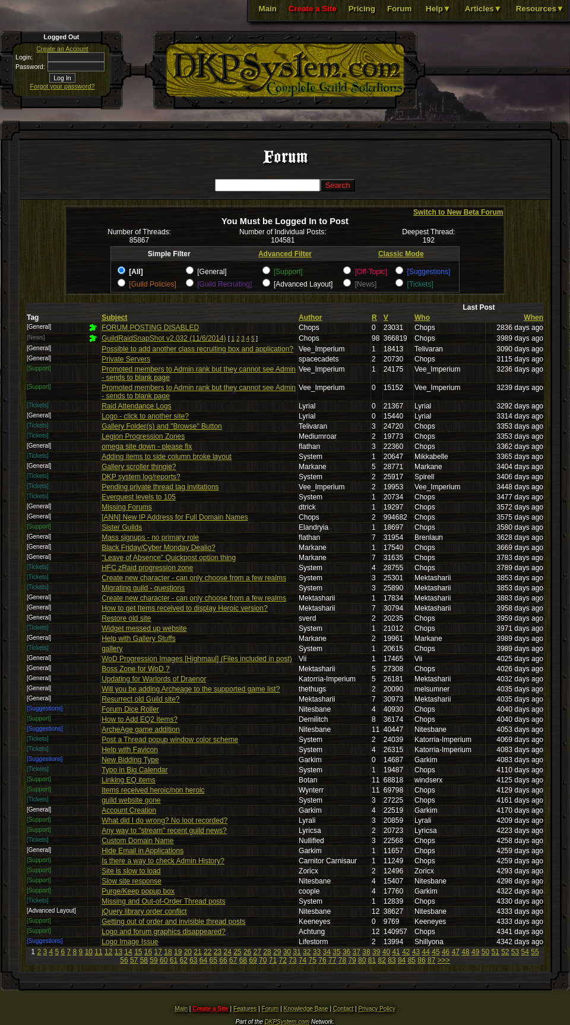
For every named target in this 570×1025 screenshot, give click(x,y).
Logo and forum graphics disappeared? (164, 931)
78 (342, 960)
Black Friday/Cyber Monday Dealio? (158, 547)
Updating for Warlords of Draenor (154, 679)
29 (277, 952)
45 (435, 952)
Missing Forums (127, 507)
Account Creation (129, 810)
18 (168, 952)
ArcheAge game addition (140, 729)
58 (144, 960)
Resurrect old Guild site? (140, 699)
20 (188, 952)
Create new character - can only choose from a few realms (194, 578)
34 (327, 952)
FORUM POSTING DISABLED (150, 327)
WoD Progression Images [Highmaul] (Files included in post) (197, 659)
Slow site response (132, 881)
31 (296, 952)
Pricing (362, 8)
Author (310, 317)
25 (237, 952)
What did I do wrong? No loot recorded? (164, 820)
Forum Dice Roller (130, 709)
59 (153, 960)
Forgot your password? (62, 86)
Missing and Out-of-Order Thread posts (164, 901)
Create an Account (62, 48)
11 (98, 952)
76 (322, 960)
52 (505, 952)
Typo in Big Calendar (134, 770)
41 (396, 952)
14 (128, 952)
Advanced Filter (285, 254)
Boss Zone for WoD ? (136, 669)
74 (302, 960)
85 (412, 960)
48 (465, 952)
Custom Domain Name (137, 841)
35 (336, 952)
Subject (114, 317)
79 (352, 960)
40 (386, 952)
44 (426, 952)
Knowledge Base (306, 1008)
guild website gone (131, 800)
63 (193, 960)
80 (362, 960)
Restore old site (126, 618)
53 (515, 952)
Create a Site (313, 8)
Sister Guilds (122, 527)
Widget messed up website (144, 628)
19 (178, 952)
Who (422, 317)
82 (382, 960)
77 (332, 960)
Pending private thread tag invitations (160, 487)
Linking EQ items (129, 780)
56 (124, 960)
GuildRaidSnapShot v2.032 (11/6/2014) (164, 338)
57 (134, 960)
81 (372, 960)
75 (312, 960)
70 (263, 960)
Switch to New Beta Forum (458, 212)
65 (213, 960)
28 (267, 952)
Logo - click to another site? (145, 416)
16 (148, 952)
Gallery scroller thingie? (139, 467)
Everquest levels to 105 (139, 497)
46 (445, 952)
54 (525, 952)
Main (268, 8)
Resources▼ (540, 8)
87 (431, 960)
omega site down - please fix (147, 446)
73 (292, 960)
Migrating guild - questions (143, 588)
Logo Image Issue (130, 942)
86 (421, 960)
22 (207, 952)
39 (376, 952)
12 (108, 952)
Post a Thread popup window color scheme (170, 739)
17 (158, 952)
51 (495, 952)
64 (203, 960)
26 (247, 952)
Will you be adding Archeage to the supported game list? (191, 689)
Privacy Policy (376, 1008)
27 (257, 952)
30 (287, 952)
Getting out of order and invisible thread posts (173, 921)
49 (475, 952)
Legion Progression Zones (143, 436)
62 (183, 960)
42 (406, 952)
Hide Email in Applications (142, 851)
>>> (444, 960)
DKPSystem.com (287, 1021)
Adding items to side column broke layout (167, 456)
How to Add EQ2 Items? (140, 719)
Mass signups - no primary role (150, 537)
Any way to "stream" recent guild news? (164, 830)
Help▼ (438, 8)
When (533, 317)
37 (356, 952)
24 (227, 952)
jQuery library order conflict (144, 911)
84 (402, 960)
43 (416, 952)
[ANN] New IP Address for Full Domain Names (175, 517)
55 (535, 952)
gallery (112, 648)
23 (217, 952)
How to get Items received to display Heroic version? (184, 608)
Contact (343, 1008)
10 (89, 952)
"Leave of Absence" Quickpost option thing (169, 558)
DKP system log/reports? (141, 477)
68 (243, 960)
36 (346, 952)
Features (244, 1008)
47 (456, 952)
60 (163, 960)
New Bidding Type (130, 760)
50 (485, 952)
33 (317, 952)
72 (282, 960)
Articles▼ (483, 8)
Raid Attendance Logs (136, 406)
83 (391, 960)
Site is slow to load (131, 871)
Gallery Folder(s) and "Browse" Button (162, 426)
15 (138, 952)
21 (197, 952)
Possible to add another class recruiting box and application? (197, 349)
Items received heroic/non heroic (153, 790)
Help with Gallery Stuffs (139, 638)
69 (252, 960)
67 (233, 960)
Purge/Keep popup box (138, 891)
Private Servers (126, 359)
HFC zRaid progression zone (147, 568)
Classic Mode (401, 254)
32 (307, 952)
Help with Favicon (130, 750)
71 (273, 960)
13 (118, 952)
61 (174, 960)
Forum (399, 8)
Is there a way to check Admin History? (163, 861)
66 (223, 960)
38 (366, 952)
